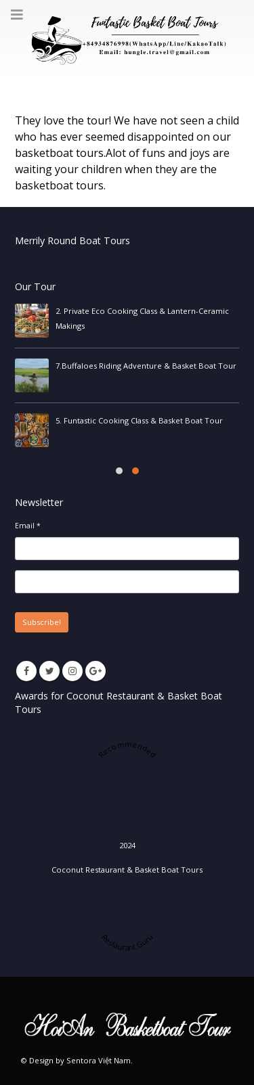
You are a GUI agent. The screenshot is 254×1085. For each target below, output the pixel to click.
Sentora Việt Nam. (99, 1060)
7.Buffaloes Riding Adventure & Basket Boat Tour (146, 366)
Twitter (49, 671)
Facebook (26, 671)
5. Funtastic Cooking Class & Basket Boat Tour (139, 420)
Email (28, 525)
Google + (95, 671)
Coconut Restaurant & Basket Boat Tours (127, 869)
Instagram (72, 671)
